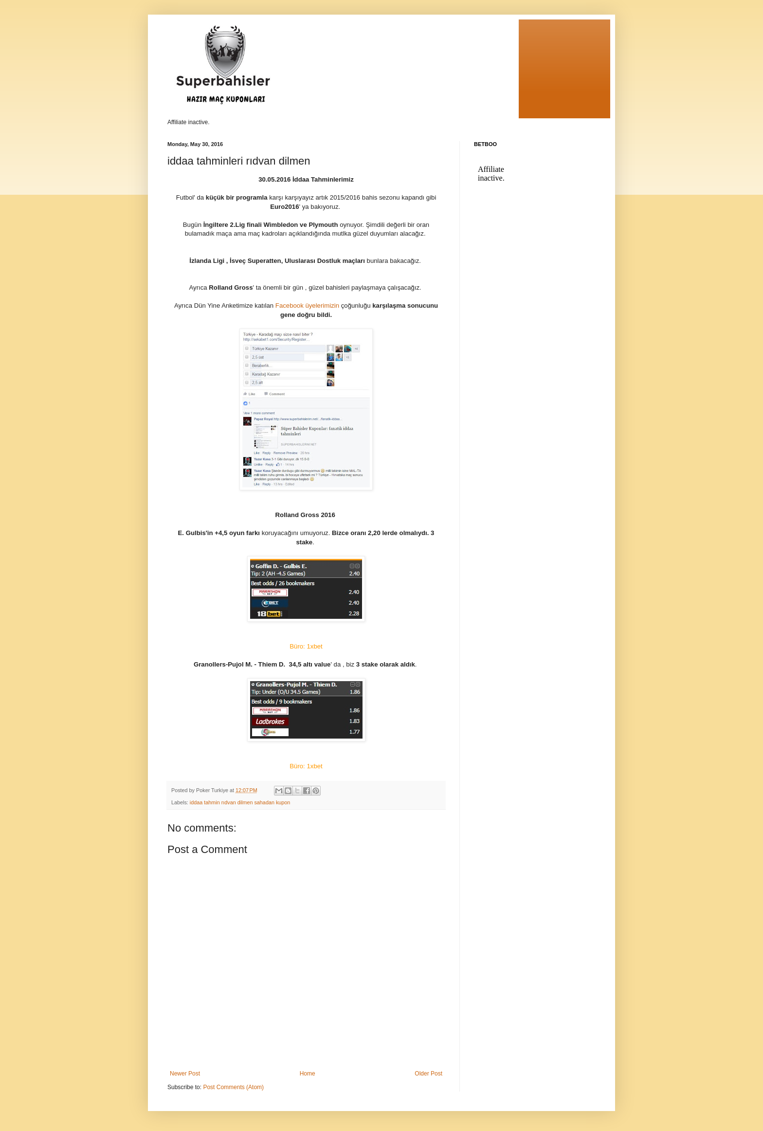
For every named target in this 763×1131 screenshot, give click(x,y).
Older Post (428, 1073)
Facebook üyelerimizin (308, 305)
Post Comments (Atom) (233, 1087)
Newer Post (185, 1073)
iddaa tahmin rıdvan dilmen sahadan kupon (240, 802)
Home (307, 1073)
